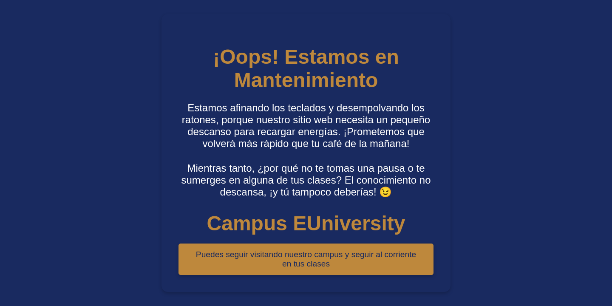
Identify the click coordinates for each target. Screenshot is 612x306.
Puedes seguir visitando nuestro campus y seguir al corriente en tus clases (306, 259)
